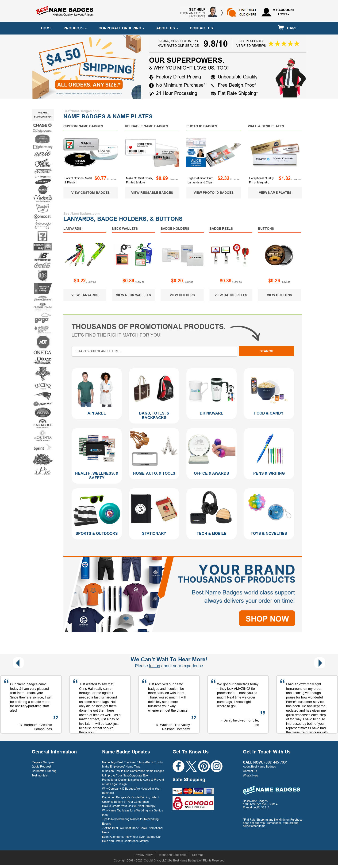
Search (266, 351)
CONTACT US (201, 28)
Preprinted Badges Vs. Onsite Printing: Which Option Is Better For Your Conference (131, 799)
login (282, 14)
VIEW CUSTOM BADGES (90, 192)
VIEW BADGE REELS (231, 295)
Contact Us (250, 771)
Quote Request (41, 766)
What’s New (250, 775)
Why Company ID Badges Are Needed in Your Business (131, 791)
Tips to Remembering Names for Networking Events (130, 821)
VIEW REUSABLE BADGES (152, 192)
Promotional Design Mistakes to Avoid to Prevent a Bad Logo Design (133, 782)
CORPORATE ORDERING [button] (122, 28)
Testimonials (40, 775)
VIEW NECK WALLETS (133, 295)
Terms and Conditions (172, 855)
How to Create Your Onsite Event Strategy (128, 806)
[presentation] (18, 662)
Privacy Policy (144, 855)
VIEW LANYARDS (84, 295)
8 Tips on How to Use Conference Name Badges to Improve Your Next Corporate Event (133, 773)
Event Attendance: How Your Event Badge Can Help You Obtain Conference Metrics (131, 839)
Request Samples (43, 762)
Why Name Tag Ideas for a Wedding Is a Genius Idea (132, 813)
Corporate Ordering (44, 771)
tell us (154, 665)
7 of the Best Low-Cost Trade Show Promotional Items (132, 830)
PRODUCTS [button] (75, 28)
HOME (46, 28)
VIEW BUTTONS (279, 295)
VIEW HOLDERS (182, 295)
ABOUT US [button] (167, 28)
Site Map (198, 855)
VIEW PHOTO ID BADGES (214, 192)
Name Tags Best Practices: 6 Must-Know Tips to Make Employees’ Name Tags (132, 764)
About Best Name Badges (259, 766)
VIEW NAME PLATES (275, 192)
